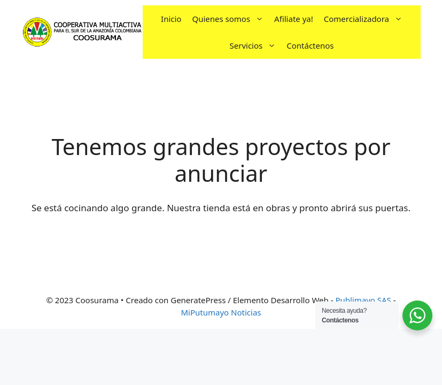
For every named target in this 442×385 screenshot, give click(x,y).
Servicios (256, 45)
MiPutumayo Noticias (221, 312)
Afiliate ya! (293, 18)
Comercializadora (366, 18)
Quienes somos (230, 18)
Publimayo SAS (363, 300)
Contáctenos (310, 45)
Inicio (171, 18)
